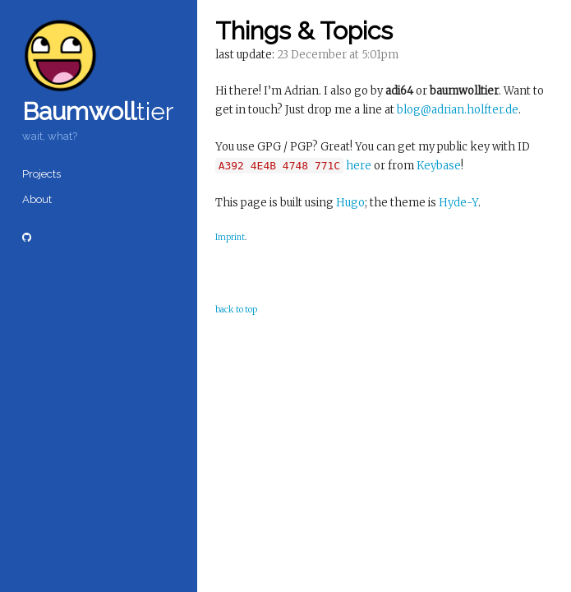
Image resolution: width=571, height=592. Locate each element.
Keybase (439, 166)
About (37, 199)
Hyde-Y (458, 203)
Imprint (230, 237)
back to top (236, 309)
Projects (41, 174)
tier (97, 111)
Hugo (350, 203)
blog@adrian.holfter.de (457, 110)
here (358, 166)
